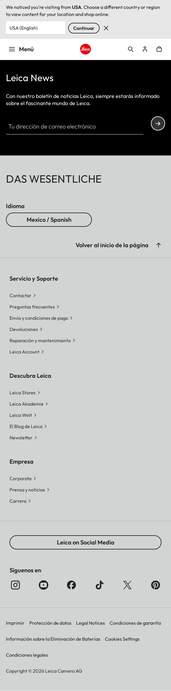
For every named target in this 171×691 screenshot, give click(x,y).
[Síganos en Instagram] (15, 585)
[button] (158, 245)
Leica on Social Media (85, 542)
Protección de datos (50, 623)
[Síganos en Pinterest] (156, 585)
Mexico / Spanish (49, 219)
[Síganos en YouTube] (43, 585)
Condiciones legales (27, 655)
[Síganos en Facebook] (71, 585)
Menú (21, 49)
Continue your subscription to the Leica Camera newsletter (158, 123)
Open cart (159, 49)
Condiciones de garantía (135, 623)
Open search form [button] (130, 49)
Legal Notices (90, 623)
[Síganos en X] (127, 585)
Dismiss (106, 28)
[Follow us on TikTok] (100, 585)
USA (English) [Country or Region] (23, 28)
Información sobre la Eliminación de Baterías (53, 639)
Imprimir (15, 623)
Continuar (84, 28)
